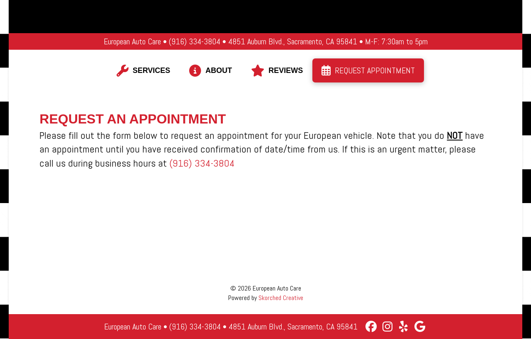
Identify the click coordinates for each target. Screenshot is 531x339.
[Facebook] (371, 326)
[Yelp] (403, 326)
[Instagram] (387, 326)
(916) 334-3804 (202, 163)
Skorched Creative (280, 297)
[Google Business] (419, 326)
